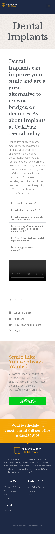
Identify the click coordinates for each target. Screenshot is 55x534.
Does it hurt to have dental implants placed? (27, 239)
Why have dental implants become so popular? (27, 218)
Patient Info (36, 481)
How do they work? (25, 203)
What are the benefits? (27, 210)
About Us (10, 481)
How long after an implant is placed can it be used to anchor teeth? (27, 229)
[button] (48, 6)
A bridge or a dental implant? (23, 248)
